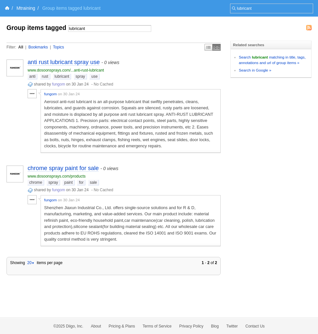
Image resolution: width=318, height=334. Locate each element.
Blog (215, 326)
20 (30, 263)
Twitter (232, 326)
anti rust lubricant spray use (64, 62)
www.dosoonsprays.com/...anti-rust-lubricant (66, 70)
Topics (58, 47)
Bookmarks (38, 47)
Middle (217, 47)
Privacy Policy (191, 326)
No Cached (103, 84)
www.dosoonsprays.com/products (57, 176)
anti (32, 76)
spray (80, 76)
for (81, 182)
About (96, 326)
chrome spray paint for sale (63, 168)
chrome (35, 182)
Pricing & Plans (122, 326)
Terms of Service (156, 326)
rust (45, 76)
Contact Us (254, 326)
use (94, 76)
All (20, 47)
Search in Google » (255, 70)
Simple (208, 47)
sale (93, 182)
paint (68, 182)
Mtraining (26, 8)
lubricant (62, 76)
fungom (58, 84)
